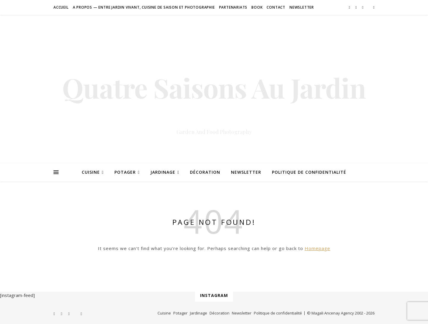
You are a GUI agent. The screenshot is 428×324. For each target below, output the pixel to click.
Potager (125, 172)
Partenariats (233, 7)
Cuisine (91, 172)
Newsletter (301, 7)
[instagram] (363, 7)
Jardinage (162, 172)
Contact (276, 7)
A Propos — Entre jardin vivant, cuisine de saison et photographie (144, 7)
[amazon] (373, 7)
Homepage (317, 248)
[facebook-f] (350, 7)
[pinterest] (356, 7)
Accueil (61, 7)
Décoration (205, 172)
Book (256, 7)
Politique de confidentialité (309, 172)
